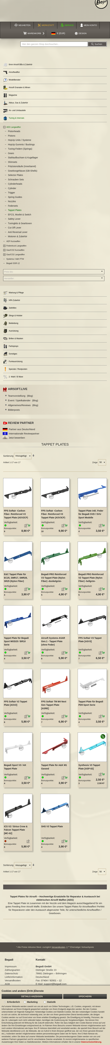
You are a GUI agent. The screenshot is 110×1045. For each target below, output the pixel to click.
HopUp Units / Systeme (19, 140)
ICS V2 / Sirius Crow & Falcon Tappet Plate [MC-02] (16, 830)
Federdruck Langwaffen (16, 246)
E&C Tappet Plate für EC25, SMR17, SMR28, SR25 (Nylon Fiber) (16, 577)
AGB (7, 984)
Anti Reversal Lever (17, 232)
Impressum (11, 966)
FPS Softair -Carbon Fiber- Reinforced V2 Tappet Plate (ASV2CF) (16, 514)
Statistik (51, 1002)
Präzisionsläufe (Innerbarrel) (22, 166)
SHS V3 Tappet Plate (52, 826)
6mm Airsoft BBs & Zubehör (17, 65)
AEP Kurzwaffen (13, 241)
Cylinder (12, 188)
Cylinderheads (15, 184)
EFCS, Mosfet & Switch (19, 214)
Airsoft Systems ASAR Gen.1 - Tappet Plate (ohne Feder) (53, 641)
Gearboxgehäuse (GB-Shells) (22, 170)
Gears (11, 153)
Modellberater (11, 80)
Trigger (11, 192)
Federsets (13, 206)
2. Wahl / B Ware (13, 377)
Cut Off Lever (14, 227)
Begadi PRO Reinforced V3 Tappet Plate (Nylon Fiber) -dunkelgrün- (53, 577)
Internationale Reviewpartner (24, 433)
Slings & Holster (12, 316)
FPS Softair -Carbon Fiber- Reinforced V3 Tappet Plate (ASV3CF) (53, 514)
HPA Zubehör (11, 300)
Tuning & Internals (13, 118)
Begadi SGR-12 (13, 263)
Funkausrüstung (12, 361)
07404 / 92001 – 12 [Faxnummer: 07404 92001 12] (51, 980)
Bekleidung (10, 323)
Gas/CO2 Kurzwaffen (15, 250)
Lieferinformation (14, 977)
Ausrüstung (10, 331)
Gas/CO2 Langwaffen (15, 254)
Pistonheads (14, 131)
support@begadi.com (55, 984)
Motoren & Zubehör (17, 236)
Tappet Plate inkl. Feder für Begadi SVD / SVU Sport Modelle (90, 514)
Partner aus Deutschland (22, 429)
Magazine (10, 95)
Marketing (32, 1002)
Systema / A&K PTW (15, 259)
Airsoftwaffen (11, 72)
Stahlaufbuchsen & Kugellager (23, 157)
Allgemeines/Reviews (23, 405)
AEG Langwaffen (13, 127)
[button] (58, 33)
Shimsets (12, 162)
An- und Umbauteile (14, 110)
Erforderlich (13, 1002)
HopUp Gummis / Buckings (21, 144)
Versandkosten (58, 947)
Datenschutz (11, 973)
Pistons (11, 135)
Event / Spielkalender (23, 400)
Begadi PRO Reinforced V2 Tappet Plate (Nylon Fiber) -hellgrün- (91, 577)
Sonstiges (10, 354)
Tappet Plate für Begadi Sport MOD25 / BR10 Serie (16, 641)
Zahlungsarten (12, 970)
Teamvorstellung (20, 395)
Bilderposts (14, 409)
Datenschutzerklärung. (91, 1042)
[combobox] (54, 44)
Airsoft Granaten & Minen (16, 88)
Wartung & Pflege (13, 293)
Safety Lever (14, 219)
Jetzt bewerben (17, 437)
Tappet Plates (14, 210)
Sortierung (8, 455)
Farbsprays (10, 346)
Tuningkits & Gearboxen (20, 223)
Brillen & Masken (13, 338)
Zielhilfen (9, 308)
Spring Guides (15, 197)
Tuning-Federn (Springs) (20, 149)
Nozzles (12, 201)
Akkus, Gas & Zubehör (15, 103)
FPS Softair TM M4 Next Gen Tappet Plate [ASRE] (53, 705)
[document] (55, 1015)
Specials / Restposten (15, 369)
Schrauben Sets (16, 179)
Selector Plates (15, 175)
